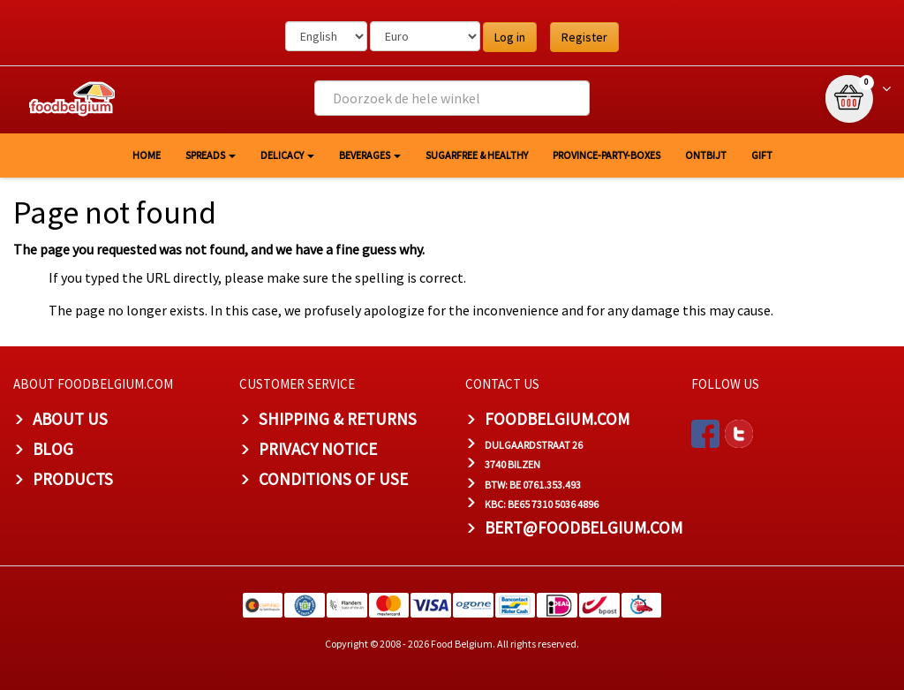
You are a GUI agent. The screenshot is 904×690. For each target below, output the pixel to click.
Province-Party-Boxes (606, 155)
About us (70, 418)
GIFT (761, 155)
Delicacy (287, 155)
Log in (509, 37)
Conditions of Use (333, 478)
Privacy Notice (318, 448)
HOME (146, 155)
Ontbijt (706, 155)
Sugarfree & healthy (477, 155)
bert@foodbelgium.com (583, 527)
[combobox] (451, 98)
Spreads (210, 155)
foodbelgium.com (557, 418)
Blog (53, 448)
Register (584, 37)
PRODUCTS (73, 478)
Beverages (370, 155)
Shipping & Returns (338, 418)
